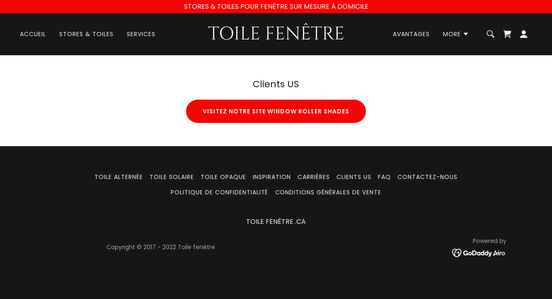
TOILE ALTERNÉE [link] (118, 177)
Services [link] (141, 34)
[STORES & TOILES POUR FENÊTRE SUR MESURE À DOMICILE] (276, 7)
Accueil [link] (33, 34)
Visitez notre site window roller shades (276, 111)
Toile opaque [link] (223, 177)
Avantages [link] (411, 34)
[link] (276, 37)
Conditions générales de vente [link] (328, 192)
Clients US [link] (354, 177)
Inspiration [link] (272, 177)
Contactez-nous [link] (427, 177)
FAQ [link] (384, 177)
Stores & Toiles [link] (86, 34)
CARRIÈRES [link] (314, 177)
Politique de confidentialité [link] (220, 192)
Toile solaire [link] (172, 177)
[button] (456, 34)
